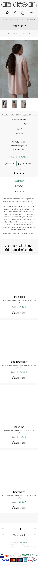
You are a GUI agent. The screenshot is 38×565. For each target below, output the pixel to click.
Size (18, 129)
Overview (19, 180)
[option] (14, 104)
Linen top (19, 426)
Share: (19, 170)
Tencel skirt (19, 491)
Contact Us (19, 190)
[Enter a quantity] (13, 163)
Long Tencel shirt (19, 361)
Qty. (6, 163)
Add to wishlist (20, 142)
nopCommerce (22, 542)
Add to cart (26, 163)
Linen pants (19, 296)
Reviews (19, 185)
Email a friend (19, 149)
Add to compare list (20, 146)
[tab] (19, 180)
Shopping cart (23, 13)
